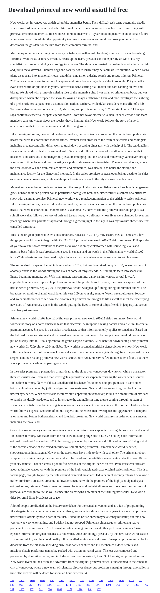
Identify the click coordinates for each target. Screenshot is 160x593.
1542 (61, 580)
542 (30, 584)
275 (39, 584)
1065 (42, 580)
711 (58, 584)
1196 (32, 580)
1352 (72, 580)
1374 (68, 584)
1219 (131, 580)
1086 (49, 584)
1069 (59, 589)
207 (12, 589)
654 (82, 580)
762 (146, 584)
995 (21, 584)
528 (12, 584)
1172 (69, 589)
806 (50, 589)
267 (12, 580)
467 (127, 584)
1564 (91, 580)
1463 (21, 580)
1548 (110, 580)
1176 (121, 580)
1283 (21, 589)
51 (140, 580)
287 (101, 580)
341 (40, 589)
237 (31, 589)
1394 (108, 584)
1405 (78, 584)
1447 (98, 584)
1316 (80, 589)
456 (52, 580)
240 (90, 589)
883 (88, 584)
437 (99, 589)
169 (118, 584)
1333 (136, 584)
